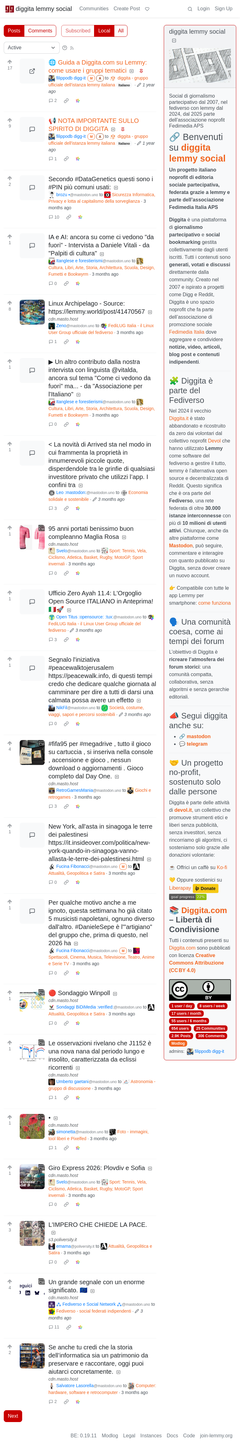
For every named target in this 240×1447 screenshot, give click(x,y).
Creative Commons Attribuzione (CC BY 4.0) (196, 963)
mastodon (198, 736)
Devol (214, 440)
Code (189, 1435)
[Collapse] (174, 41)
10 (54, 217)
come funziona (214, 603)
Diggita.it (178, 418)
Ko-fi (222, 867)
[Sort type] (32, 48)
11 (54, 1326)
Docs (172, 1435)
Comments (40, 30)
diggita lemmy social (38, 9)
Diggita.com (204, 910)
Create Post (126, 8)
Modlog (178, 1043)
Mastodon (181, 545)
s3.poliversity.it (62, 1239)
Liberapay (180, 888)
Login (204, 8)
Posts (14, 30)
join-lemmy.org (216, 1435)
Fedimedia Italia (186, 332)
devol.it (183, 810)
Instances (151, 1435)
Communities (93, 8)
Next (13, 1416)
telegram (197, 744)
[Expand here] (32, 312)
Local (104, 30)
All (121, 30)
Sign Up (223, 8)
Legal (129, 1435)
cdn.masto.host (63, 319)
